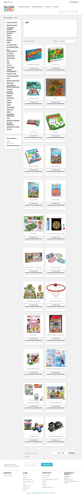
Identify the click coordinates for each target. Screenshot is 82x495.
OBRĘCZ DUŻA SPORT (55, 301)
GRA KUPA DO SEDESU (33, 402)
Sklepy (24, 490)
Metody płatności (27, 479)
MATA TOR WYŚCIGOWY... (55, 402)
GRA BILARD (33, 233)
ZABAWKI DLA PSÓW (13, 127)
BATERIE (9, 38)
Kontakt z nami (27, 486)
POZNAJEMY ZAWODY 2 (33, 64)
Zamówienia (45, 477)
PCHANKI (9, 89)
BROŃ (8, 42)
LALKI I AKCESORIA (13, 76)
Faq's (24, 483)
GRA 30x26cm (33, 132)
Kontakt (56, 7)
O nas (24, 475)
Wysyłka (48, 7)
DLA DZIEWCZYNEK (12, 47)
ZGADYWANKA (55, 64)
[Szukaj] (68, 11)
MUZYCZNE (10, 83)
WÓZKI (9, 112)
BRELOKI (9, 40)
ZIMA (8, 118)
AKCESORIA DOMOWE (10, 28)
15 (63, 453)
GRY (8, 60)
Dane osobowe (46, 475)
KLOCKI (9, 65)
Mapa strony (26, 488)
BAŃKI (9, 35)
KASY (8, 63)
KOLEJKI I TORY (11, 74)
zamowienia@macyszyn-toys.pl (71, 482)
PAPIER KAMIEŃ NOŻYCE (33, 369)
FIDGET (56, 98)
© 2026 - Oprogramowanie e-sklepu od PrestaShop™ (41, 493)
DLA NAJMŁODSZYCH (12, 50)
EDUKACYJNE (11, 58)
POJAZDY (9, 96)
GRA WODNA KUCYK (55, 267)
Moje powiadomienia (47, 487)
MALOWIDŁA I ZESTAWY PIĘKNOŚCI (13, 86)
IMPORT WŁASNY (37, 7)
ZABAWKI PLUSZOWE (10, 92)
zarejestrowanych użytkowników (33, 70)
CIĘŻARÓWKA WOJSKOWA (56, 436)
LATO (8, 78)
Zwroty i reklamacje (28, 481)
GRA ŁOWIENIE (56, 166)
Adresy (44, 483)
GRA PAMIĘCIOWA (33, 436)
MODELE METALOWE (13, 81)
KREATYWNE (10, 67)
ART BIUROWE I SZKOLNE (11, 32)
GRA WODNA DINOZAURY (33, 301)
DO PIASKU (10, 53)
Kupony (44, 485)
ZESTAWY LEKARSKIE (13, 121)
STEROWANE (10, 107)
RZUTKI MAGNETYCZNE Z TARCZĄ (56, 233)
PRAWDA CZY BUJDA (33, 166)
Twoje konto (46, 473)
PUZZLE (9, 100)
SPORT (9, 105)
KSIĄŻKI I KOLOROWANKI (12, 70)
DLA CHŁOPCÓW (12, 45)
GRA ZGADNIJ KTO (33, 98)
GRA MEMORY (33, 335)
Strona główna (24, 7)
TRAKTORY (10, 110)
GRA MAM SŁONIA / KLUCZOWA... (33, 267)
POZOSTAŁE (10, 98)
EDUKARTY (56, 132)
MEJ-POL (9, 129)
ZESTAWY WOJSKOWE (10, 123)
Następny (73, 453)
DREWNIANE (10, 56)
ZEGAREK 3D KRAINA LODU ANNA (56, 369)
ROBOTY (9, 103)
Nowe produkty (8, 475)
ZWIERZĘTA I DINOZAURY (10, 115)
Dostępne (67, 41)
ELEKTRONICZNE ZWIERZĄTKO (56, 335)
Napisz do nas (8, 2)
